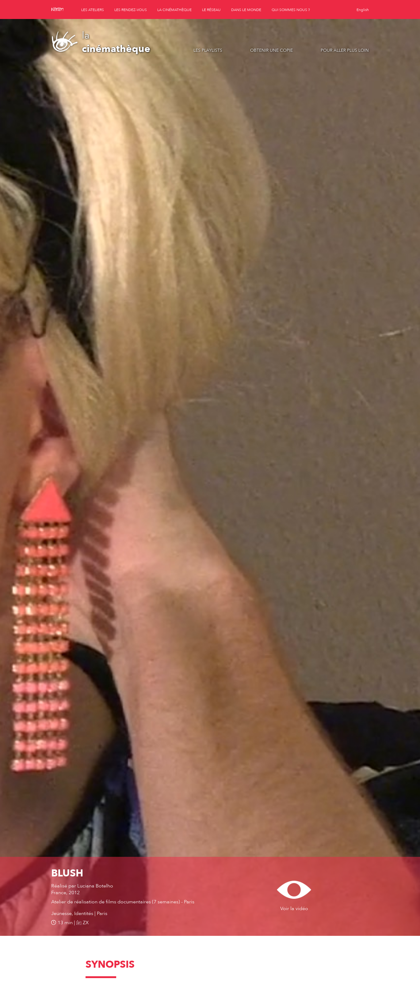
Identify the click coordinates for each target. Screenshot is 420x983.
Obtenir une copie (271, 50)
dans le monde (246, 9)
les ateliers (92, 9)
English (363, 9)
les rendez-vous (130, 9)
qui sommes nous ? (291, 9)
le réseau (211, 9)
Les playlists (207, 50)
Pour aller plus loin (345, 50)
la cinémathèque (174, 9)
